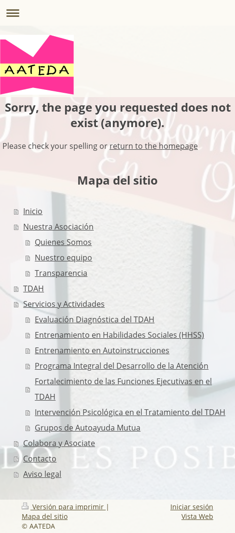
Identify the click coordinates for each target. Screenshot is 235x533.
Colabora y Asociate (59, 443)
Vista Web (197, 516)
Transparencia (61, 273)
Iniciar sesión (191, 506)
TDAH (33, 288)
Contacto (39, 458)
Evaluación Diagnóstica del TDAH (94, 319)
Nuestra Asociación (58, 226)
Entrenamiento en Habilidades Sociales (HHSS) (119, 335)
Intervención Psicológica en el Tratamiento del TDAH (130, 412)
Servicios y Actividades (64, 304)
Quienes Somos (63, 242)
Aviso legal (42, 474)
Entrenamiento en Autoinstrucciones (102, 350)
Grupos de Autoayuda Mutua (87, 427)
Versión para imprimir (64, 506)
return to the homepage (154, 146)
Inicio (32, 211)
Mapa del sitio (45, 516)
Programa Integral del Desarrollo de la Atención (121, 365)
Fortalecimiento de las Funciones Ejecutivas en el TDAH (123, 389)
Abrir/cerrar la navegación (117, 12)
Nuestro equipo (63, 257)
